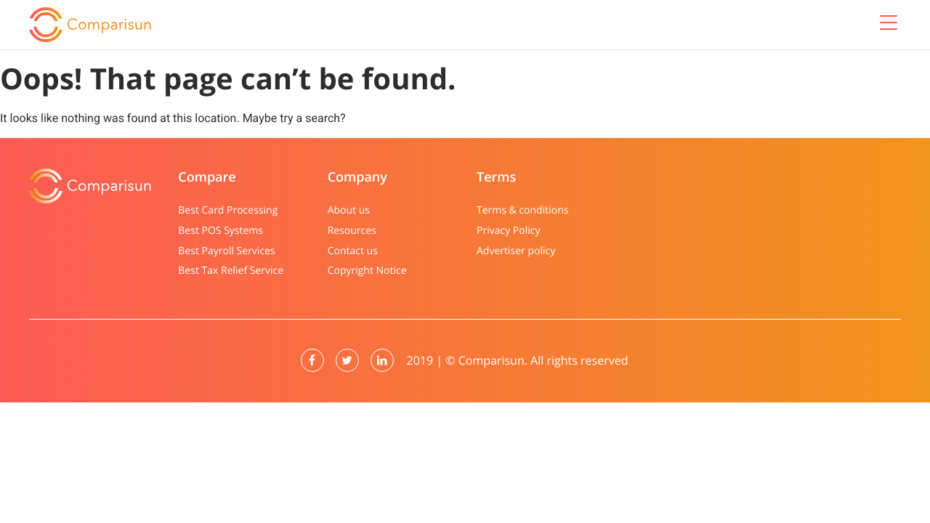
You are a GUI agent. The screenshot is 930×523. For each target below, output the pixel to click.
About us (349, 210)
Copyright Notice (367, 270)
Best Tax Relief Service (230, 270)
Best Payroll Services (226, 251)
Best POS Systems (220, 231)
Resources (352, 231)
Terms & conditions (522, 210)
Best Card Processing (228, 210)
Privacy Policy (508, 231)
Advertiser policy (516, 251)
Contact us (353, 251)
